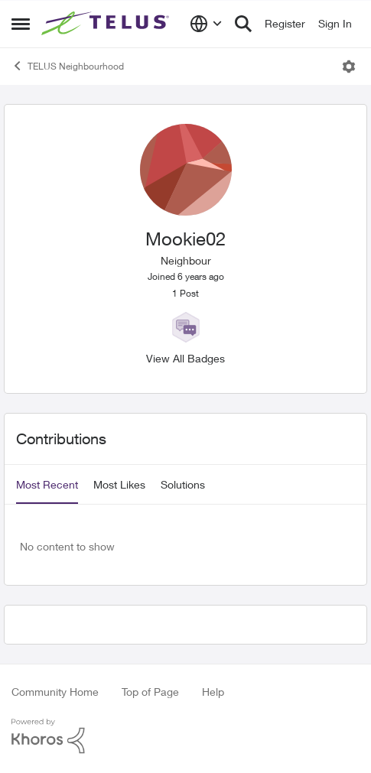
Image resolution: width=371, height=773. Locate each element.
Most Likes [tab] (119, 484)
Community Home (55, 691)
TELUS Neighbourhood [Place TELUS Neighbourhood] (67, 66)
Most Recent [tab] (47, 484)
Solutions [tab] (183, 484)
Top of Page (150, 691)
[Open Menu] (349, 66)
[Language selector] (206, 23)
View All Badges (185, 358)
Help (213, 691)
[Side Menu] (20, 23)
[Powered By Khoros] (185, 736)
